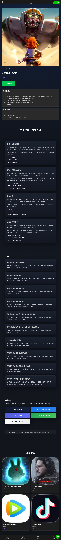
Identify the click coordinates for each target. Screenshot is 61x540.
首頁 (3, 69)
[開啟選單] (2, 2)
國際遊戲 (6, 69)
